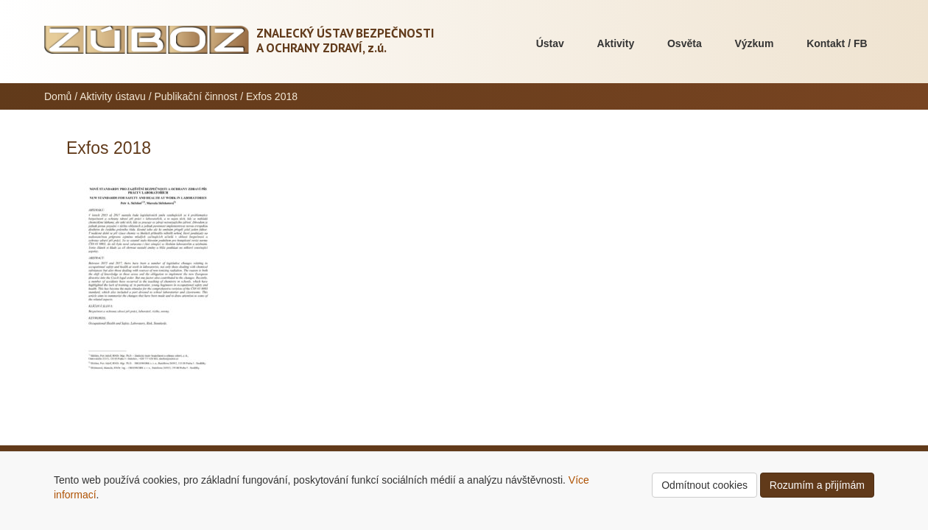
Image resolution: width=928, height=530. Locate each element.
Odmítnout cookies (704, 485)
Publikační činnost (195, 96)
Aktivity (616, 43)
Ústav (550, 43)
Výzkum (753, 43)
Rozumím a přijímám (817, 485)
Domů (57, 96)
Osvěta (684, 43)
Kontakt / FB (836, 43)
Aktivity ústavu (112, 96)
